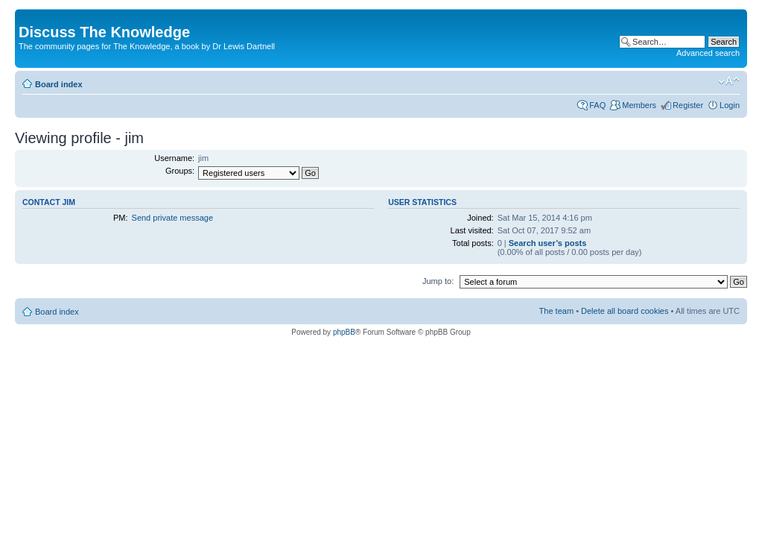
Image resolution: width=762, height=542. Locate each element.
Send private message (172, 217)
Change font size (729, 81)
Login (730, 105)
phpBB (344, 332)
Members (639, 105)
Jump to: (438, 281)
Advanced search (708, 52)
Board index (59, 84)
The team (556, 310)
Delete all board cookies (624, 310)
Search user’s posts (548, 243)
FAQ (597, 105)
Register (688, 105)
